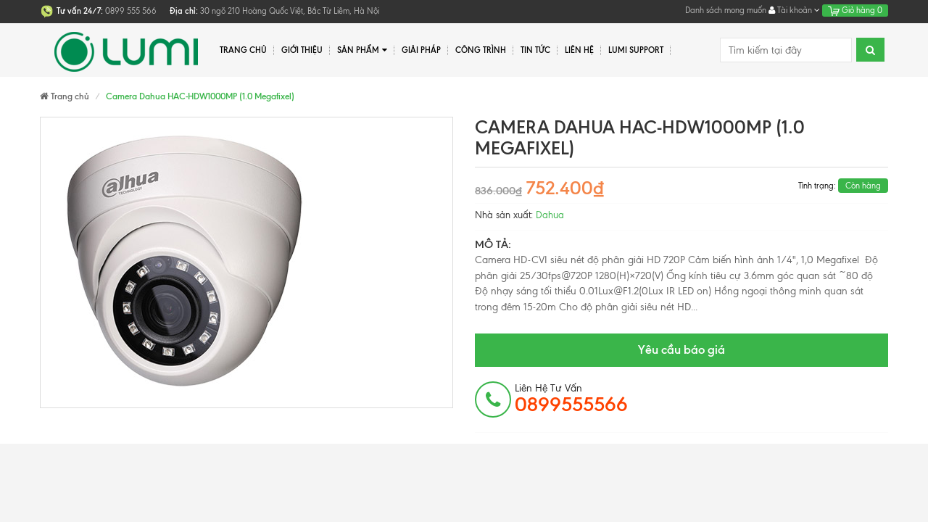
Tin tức (535, 50)
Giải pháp (421, 50)
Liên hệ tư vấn (571, 398)
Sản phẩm (362, 50)
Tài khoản (794, 10)
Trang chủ (243, 50)
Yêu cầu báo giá (681, 349)
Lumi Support (635, 50)
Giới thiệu (302, 50)
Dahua (550, 215)
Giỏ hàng (855, 10)
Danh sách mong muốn (725, 10)
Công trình (480, 50)
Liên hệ (579, 50)
